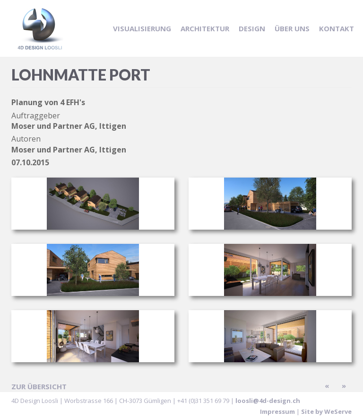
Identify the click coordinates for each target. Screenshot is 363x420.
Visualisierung (142, 28)
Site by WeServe (326, 411)
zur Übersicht (39, 386)
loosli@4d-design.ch (267, 400)
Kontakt (336, 28)
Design (252, 28)
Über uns (292, 28)
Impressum (277, 411)
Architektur (205, 28)
